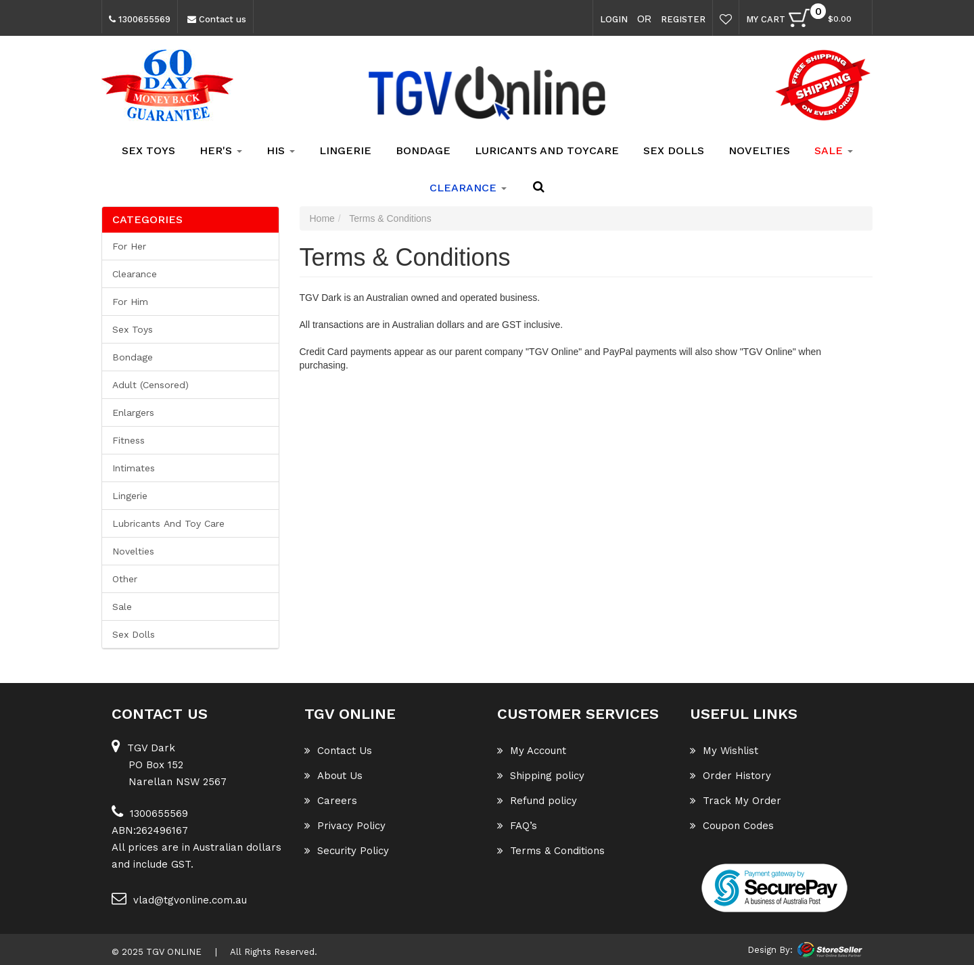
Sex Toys (148, 150)
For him (130, 301)
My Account (531, 751)
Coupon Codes (732, 826)
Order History (730, 776)
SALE (833, 150)
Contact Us (338, 751)
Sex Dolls (673, 150)
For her (129, 246)
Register (683, 19)
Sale (122, 606)
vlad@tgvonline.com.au (179, 898)
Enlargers (133, 412)
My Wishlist (724, 751)
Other (124, 578)
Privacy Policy (345, 826)
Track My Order (735, 801)
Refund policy (537, 801)
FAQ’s (517, 826)
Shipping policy (540, 776)
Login (614, 19)
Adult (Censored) (150, 384)
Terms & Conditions (551, 851)
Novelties (759, 150)
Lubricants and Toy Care (168, 523)
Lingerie (345, 150)
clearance (468, 187)
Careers (330, 801)
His (280, 150)
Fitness (128, 440)
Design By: (770, 950)
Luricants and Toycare (547, 150)
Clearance (134, 273)
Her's (221, 150)
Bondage (423, 150)
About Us (333, 776)
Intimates (133, 468)
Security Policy (346, 851)
